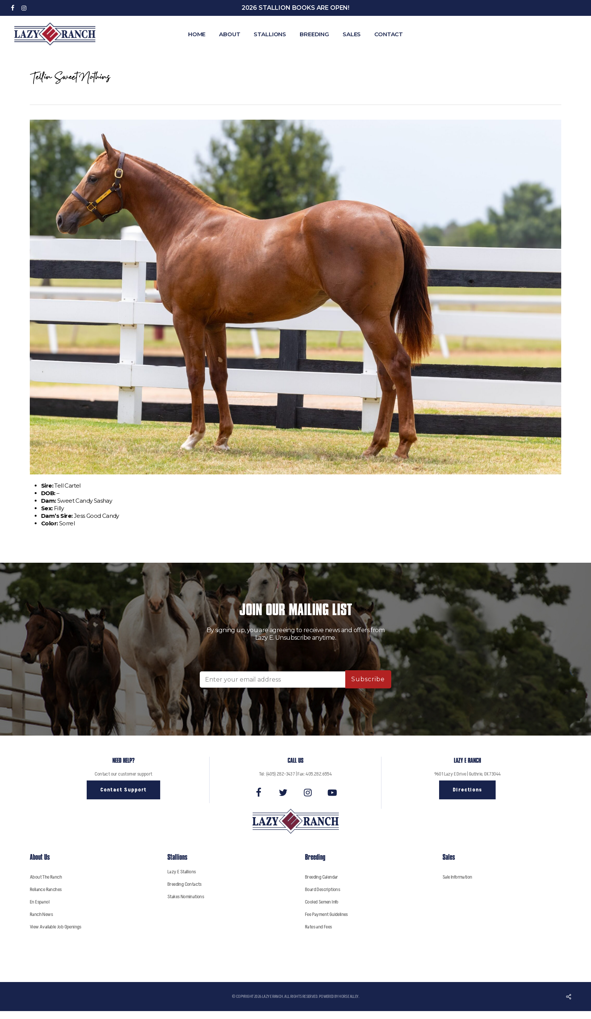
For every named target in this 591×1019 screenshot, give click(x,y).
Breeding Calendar (321, 876)
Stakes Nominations (185, 896)
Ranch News (41, 914)
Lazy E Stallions (181, 871)
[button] (123, 789)
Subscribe (368, 679)
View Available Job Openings (55, 926)
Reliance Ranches (45, 889)
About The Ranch (46, 876)
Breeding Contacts (184, 884)
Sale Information (457, 876)
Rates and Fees (318, 926)
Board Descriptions (322, 889)
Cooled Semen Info (321, 901)
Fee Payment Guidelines (326, 914)
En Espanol (39, 901)
